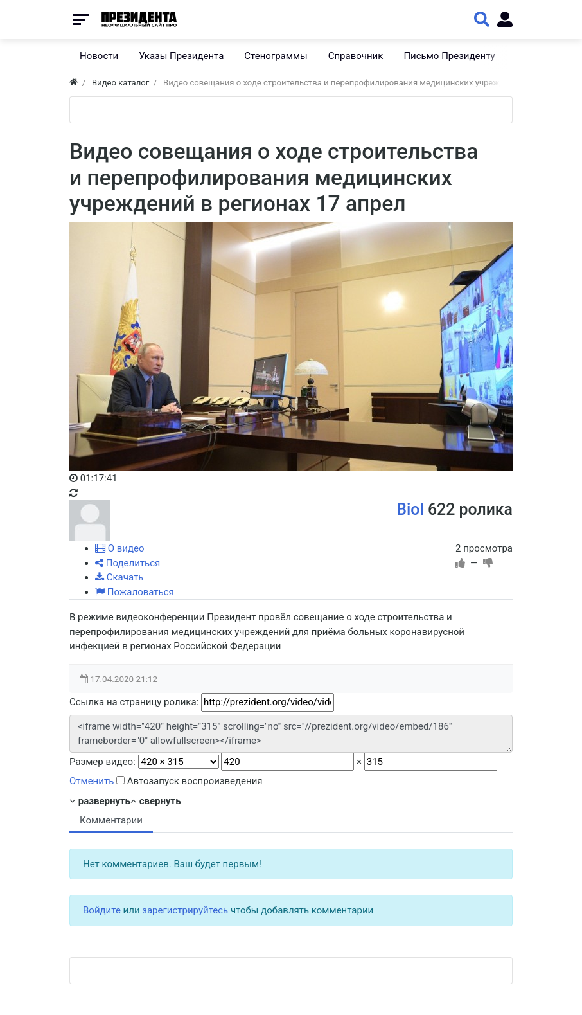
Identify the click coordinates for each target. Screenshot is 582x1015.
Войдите (102, 910)
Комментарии (111, 820)
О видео (120, 548)
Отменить (91, 781)
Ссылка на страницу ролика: (133, 702)
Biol (409, 509)
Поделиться (127, 563)
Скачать (119, 577)
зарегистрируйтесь (185, 910)
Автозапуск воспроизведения (189, 781)
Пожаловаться (134, 592)
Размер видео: (102, 762)
